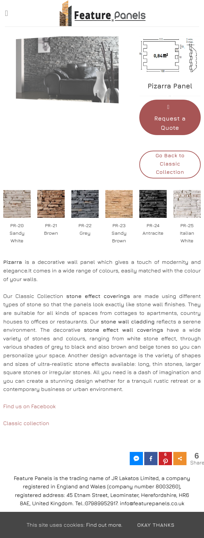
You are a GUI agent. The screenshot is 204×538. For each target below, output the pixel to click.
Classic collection (26, 423)
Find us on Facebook (29, 406)
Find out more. (104, 525)
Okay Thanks (155, 525)
